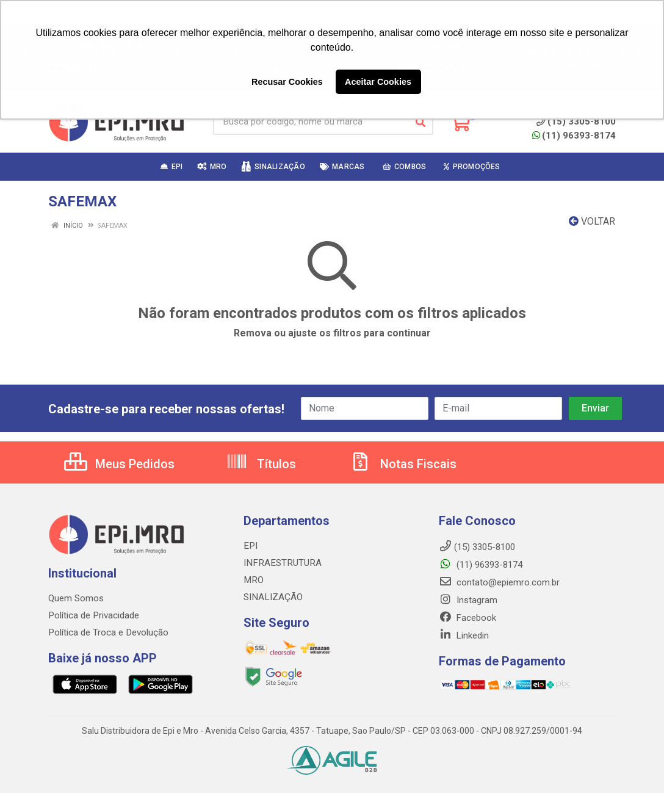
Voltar (592, 221)
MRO (253, 579)
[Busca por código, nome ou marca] (310, 122)
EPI (250, 545)
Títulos (261, 464)
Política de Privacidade (93, 615)
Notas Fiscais (403, 464)
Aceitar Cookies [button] (378, 82)
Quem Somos (76, 598)
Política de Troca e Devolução (107, 632)
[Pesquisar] (420, 122)
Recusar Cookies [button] (287, 82)
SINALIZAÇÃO (272, 597)
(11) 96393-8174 (574, 135)
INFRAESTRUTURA (281, 562)
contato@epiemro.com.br (499, 582)
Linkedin (464, 635)
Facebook (467, 617)
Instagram (468, 600)
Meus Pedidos (119, 464)
